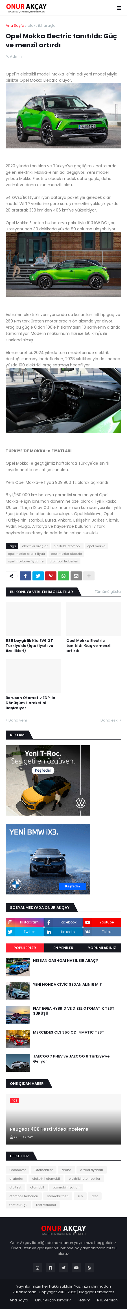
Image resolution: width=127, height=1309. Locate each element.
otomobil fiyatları (66, 1187)
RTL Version (107, 1300)
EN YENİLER (63, 947)
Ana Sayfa (15, 25)
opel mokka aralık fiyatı (26, 553)
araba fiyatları (91, 1170)
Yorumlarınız (102, 947)
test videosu (46, 1205)
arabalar (16, 1178)
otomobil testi (58, 1196)
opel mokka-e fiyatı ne (25, 561)
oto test (15, 1187)
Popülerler (25, 947)
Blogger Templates (96, 1292)
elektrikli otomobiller (84, 1178)
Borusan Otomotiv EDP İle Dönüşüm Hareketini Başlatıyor (30, 703)
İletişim (84, 1300)
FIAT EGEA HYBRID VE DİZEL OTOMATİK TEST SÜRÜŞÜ (74, 1011)
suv (80, 1196)
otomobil (37, 1187)
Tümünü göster (108, 591)
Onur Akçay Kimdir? (53, 1300)
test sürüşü (18, 1205)
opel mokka (96, 546)
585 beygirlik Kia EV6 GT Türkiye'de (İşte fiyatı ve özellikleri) (29, 645)
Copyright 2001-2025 (57, 1292)
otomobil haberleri (63, 561)
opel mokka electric (66, 553)
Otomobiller (43, 1170)
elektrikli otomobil (67, 546)
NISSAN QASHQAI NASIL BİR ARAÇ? (65, 960)
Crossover (17, 1170)
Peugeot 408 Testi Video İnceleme (49, 1129)
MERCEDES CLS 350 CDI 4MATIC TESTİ (69, 1032)
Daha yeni (17, 720)
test (95, 1196)
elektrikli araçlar (42, 25)
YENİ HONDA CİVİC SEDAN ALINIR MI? (67, 984)
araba (66, 1170)
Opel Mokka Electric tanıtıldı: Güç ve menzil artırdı (88, 645)
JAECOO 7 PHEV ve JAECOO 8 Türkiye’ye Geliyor (71, 1059)
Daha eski (109, 720)
